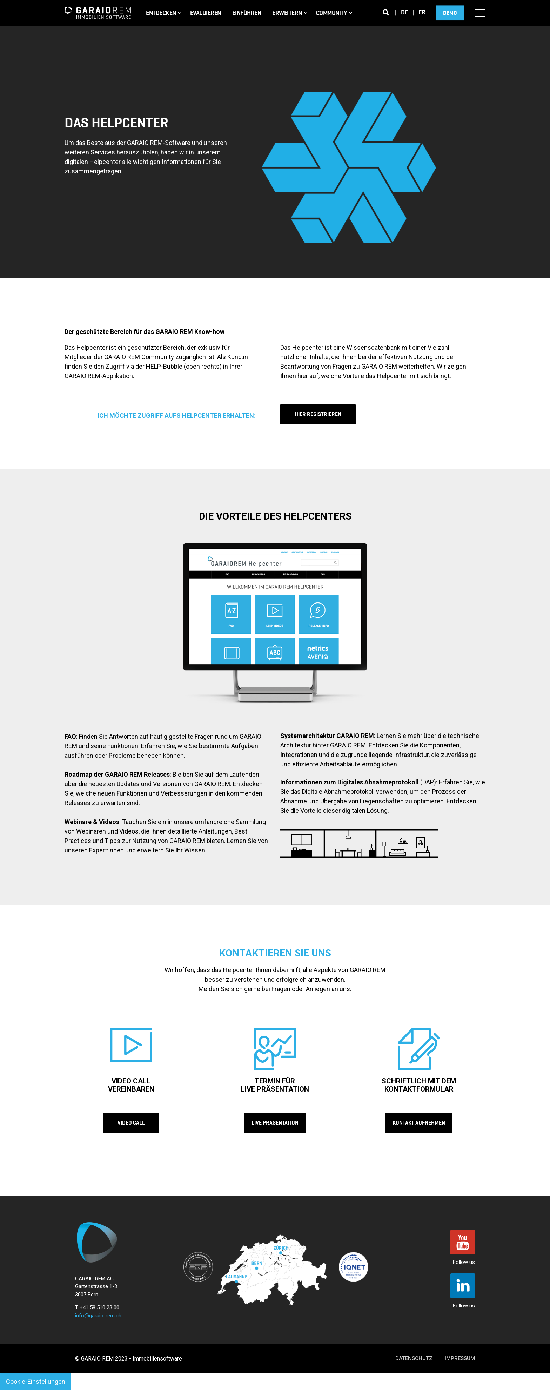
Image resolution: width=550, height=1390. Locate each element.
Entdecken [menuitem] (161, 13)
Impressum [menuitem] (460, 1358)
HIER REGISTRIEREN (318, 414)
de (404, 12)
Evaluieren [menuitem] (205, 13)
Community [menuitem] (331, 13)
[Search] (385, 12)
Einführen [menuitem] (246, 13)
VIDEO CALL (131, 1122)
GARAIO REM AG (94, 1279)
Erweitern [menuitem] (287, 13)
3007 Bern (86, 1294)
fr (421, 12)
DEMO (450, 12)
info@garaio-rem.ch (98, 1315)
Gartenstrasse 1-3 (96, 1286)
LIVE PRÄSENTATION (275, 1122)
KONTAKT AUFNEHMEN (419, 1122)
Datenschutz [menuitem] (413, 1358)
